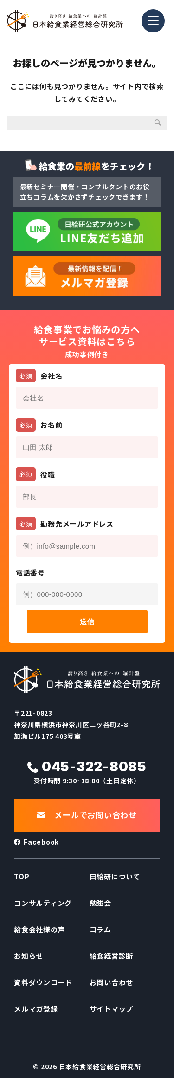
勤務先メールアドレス (65, 523)
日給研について (115, 876)
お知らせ (28, 956)
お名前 (39, 425)
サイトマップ (112, 1008)
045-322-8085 (94, 767)
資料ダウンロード (43, 982)
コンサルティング (43, 903)
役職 (35, 474)
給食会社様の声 (39, 929)
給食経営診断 (112, 956)
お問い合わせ (112, 982)
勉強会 (100, 903)
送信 (87, 622)
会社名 (39, 375)
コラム (100, 929)
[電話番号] (87, 594)
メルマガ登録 (36, 1008)
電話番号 (30, 572)
